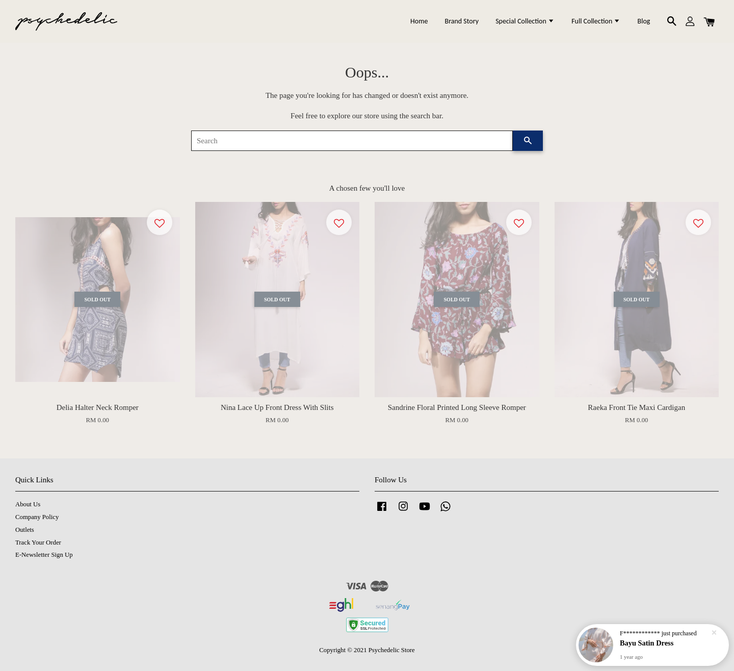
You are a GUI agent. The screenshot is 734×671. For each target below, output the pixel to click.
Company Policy (37, 517)
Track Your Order (38, 542)
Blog (644, 21)
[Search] (352, 141)
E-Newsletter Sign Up (44, 554)
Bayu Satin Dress (646, 643)
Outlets (24, 529)
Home (419, 21)
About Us (27, 504)
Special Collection (525, 21)
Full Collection (595, 21)
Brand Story (462, 21)
